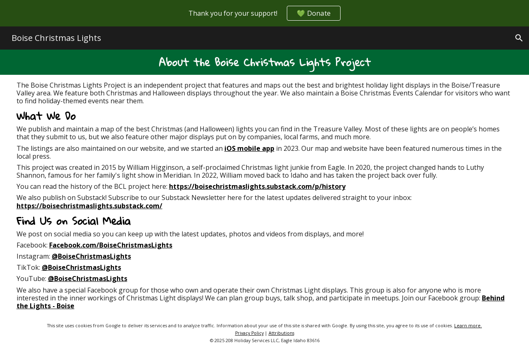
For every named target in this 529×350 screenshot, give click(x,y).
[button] (519, 38)
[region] (264, 13)
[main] (264, 62)
